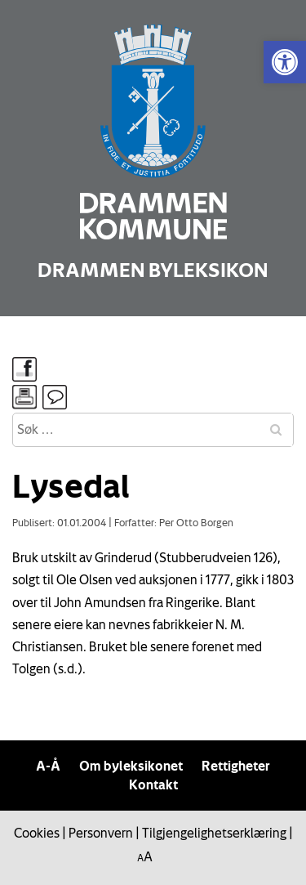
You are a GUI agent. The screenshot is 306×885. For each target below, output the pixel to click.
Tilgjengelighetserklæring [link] (214, 832)
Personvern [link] (101, 832)
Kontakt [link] (153, 784)
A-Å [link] (48, 765)
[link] (285, 62)
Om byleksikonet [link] (131, 765)
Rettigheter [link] (236, 765)
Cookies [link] (37, 832)
